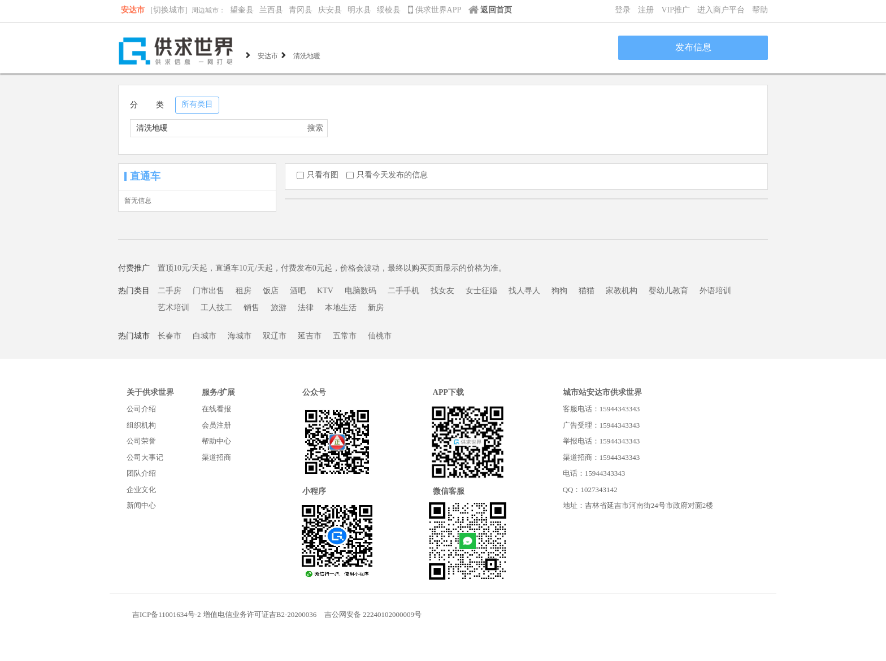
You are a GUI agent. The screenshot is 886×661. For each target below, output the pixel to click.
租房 (243, 290)
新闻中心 (141, 505)
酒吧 (298, 290)
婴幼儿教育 (668, 290)
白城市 (204, 336)
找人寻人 (524, 290)
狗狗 (559, 290)
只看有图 (317, 175)
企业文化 (141, 489)
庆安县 (330, 10)
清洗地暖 (306, 55)
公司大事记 (145, 457)
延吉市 (310, 336)
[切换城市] (168, 10)
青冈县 (300, 10)
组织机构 (141, 425)
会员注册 (216, 425)
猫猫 (586, 290)
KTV (325, 290)
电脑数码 (360, 290)
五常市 (345, 336)
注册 (646, 10)
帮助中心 (216, 441)
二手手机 (403, 290)
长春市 (169, 336)
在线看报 (216, 409)
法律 (306, 307)
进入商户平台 (721, 10)
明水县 (359, 10)
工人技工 (216, 307)
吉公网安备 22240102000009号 (373, 614)
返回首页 (490, 10)
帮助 (760, 10)
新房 (376, 307)
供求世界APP (435, 10)
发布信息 (693, 47)
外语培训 (715, 290)
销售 (251, 307)
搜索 (315, 128)
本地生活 (341, 307)
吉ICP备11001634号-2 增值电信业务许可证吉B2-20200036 (224, 614)
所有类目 (197, 104)
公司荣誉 (141, 441)
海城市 (239, 336)
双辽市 (274, 336)
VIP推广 (675, 10)
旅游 (278, 307)
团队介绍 (141, 473)
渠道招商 (216, 457)
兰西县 (271, 10)
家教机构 (621, 290)
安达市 (133, 10)
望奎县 (242, 10)
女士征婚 (481, 290)
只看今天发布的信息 (387, 175)
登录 (623, 10)
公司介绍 (141, 409)
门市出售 (208, 290)
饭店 (271, 290)
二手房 (169, 290)
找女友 (442, 290)
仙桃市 (380, 336)
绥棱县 (389, 10)
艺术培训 (173, 307)
